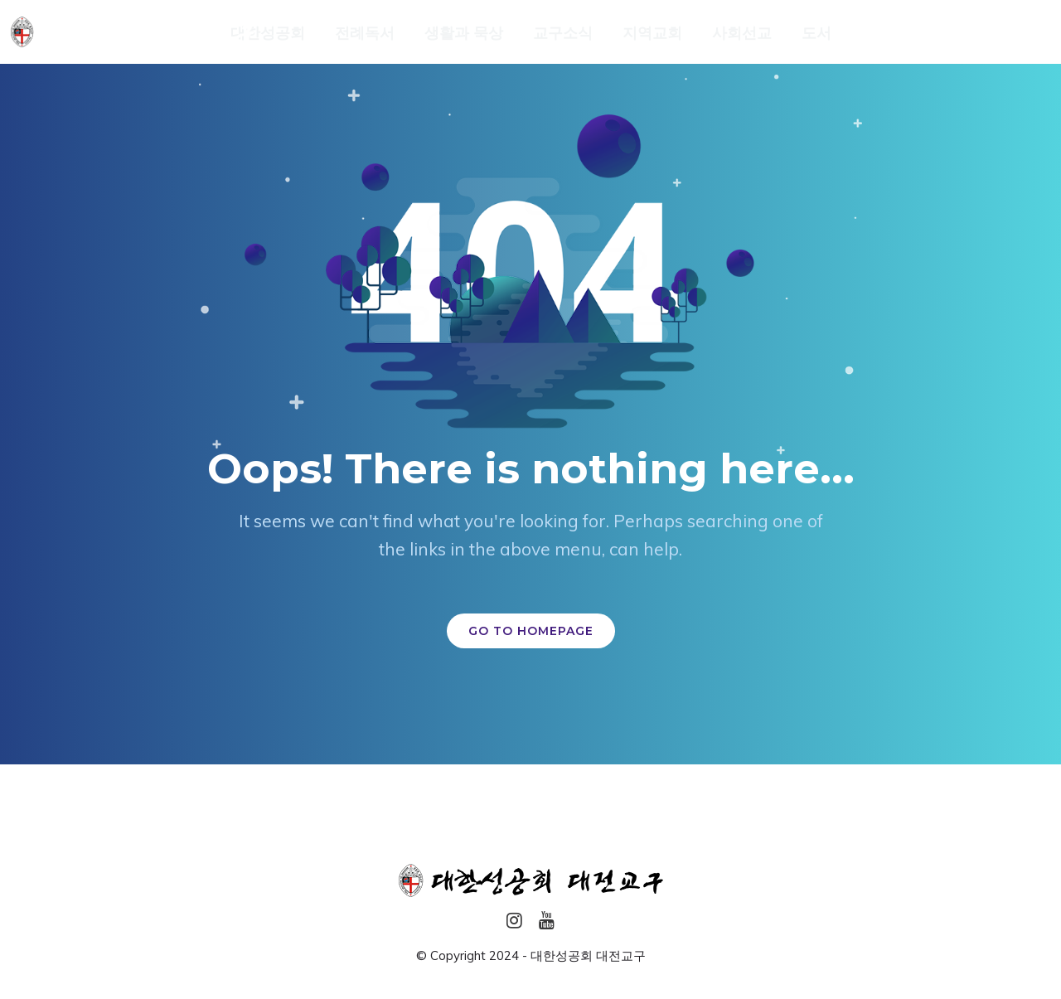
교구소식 (563, 33)
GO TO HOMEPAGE (530, 630)
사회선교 (742, 33)
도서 (816, 33)
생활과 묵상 (463, 33)
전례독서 (365, 33)
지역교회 (652, 33)
